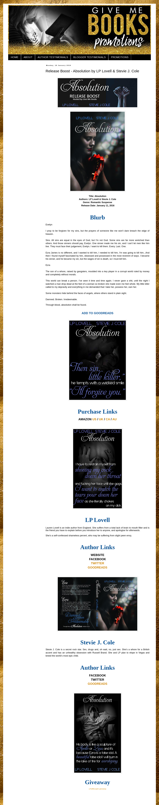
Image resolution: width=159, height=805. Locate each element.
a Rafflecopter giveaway (97, 789)
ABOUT (28, 57)
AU (114, 419)
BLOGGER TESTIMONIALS (89, 57)
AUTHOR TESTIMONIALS (53, 57)
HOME (14, 57)
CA (108, 419)
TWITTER (97, 563)
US (94, 419)
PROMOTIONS (119, 57)
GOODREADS (97, 567)
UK (101, 419)
